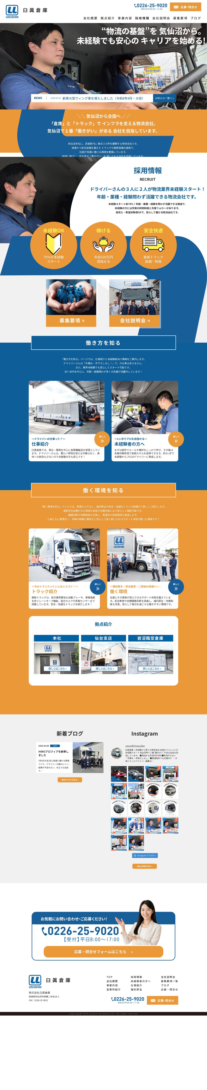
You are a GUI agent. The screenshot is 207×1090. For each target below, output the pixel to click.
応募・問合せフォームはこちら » (103, 1026)
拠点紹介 (108, 18)
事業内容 (125, 18)
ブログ (195, 18)
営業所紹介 (114, 1064)
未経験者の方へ (141, 1055)
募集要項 (180, 18)
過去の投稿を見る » (144, 940)
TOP (110, 1051)
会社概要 (90, 18)
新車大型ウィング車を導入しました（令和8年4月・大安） (98, 98)
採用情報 (142, 18)
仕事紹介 (136, 1059)
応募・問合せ (169, 1064)
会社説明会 (161, 18)
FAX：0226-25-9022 (38, 1074)
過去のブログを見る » (70, 854)
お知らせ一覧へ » (164, 98)
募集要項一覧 (169, 1055)
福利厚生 (136, 1064)
